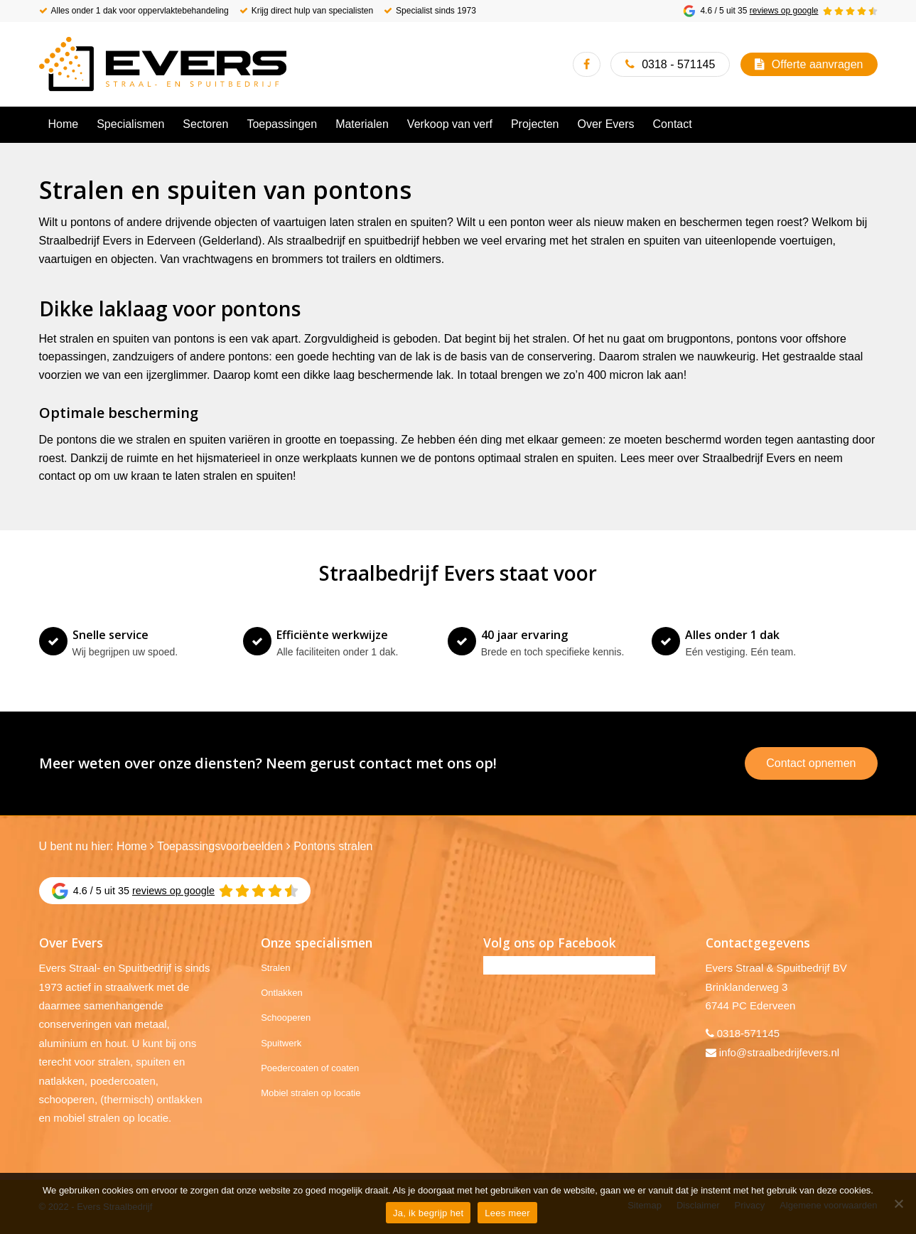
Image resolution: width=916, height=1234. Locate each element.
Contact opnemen (811, 763)
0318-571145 (748, 1033)
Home (132, 846)
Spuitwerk (281, 1043)
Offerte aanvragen (817, 64)
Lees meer (507, 1213)
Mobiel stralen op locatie (310, 1093)
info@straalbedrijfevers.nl (779, 1052)
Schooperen (286, 1017)
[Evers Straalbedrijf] (162, 64)
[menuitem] (63, 124)
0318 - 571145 (678, 64)
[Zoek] (868, 124)
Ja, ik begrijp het (428, 1213)
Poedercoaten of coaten (310, 1068)
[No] (898, 1203)
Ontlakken (282, 992)
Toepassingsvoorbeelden (220, 846)
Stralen (275, 967)
